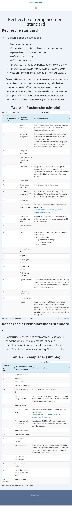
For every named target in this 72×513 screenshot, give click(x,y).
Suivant (66, 318)
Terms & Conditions (36, 503)
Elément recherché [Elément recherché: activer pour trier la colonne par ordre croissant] (24, 118)
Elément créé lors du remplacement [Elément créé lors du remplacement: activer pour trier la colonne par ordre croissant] (24, 368)
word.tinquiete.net (36, 2)
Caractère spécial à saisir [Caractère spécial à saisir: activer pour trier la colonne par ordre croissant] (7, 367)
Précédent (58, 318)
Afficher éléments (11, 112)
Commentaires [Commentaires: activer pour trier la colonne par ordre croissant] (42, 118)
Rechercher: (55, 112)
